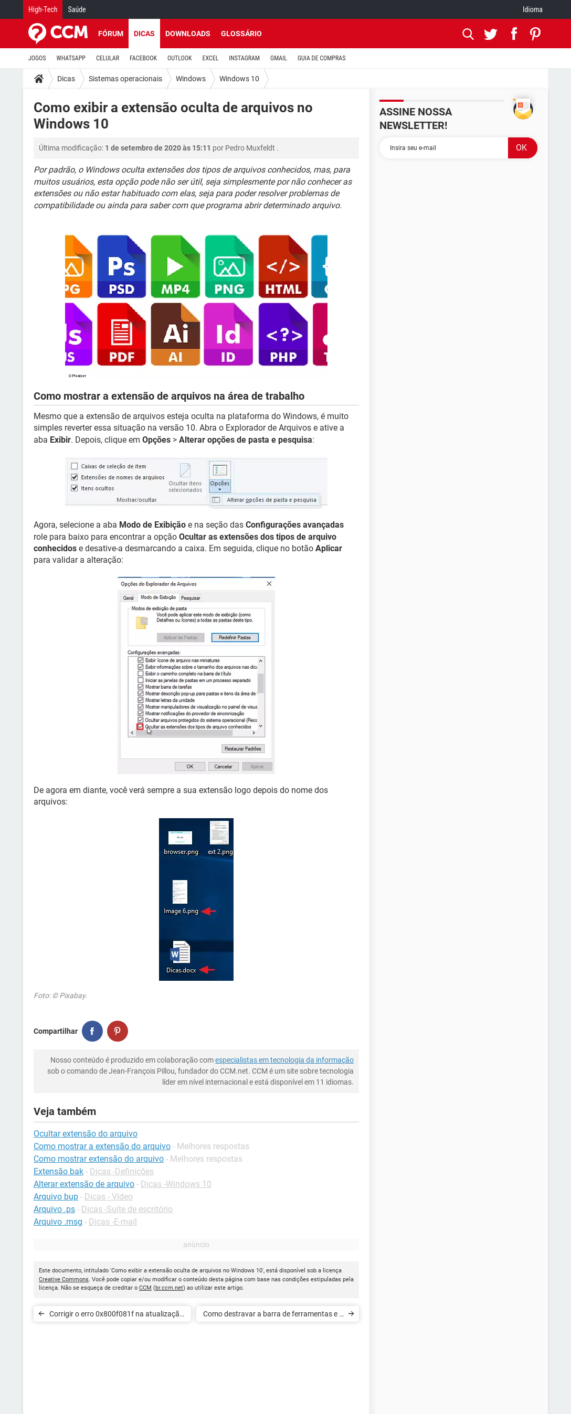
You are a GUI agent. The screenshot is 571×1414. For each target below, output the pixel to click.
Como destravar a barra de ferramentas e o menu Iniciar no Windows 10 (273, 1316)
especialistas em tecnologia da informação (284, 1060)
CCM (145, 1287)
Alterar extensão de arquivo (84, 1184)
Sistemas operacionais (125, 78)
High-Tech (42, 9)
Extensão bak (58, 1171)
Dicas (144, 33)
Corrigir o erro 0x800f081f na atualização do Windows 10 (116, 1316)
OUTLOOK (179, 58)
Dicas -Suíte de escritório (127, 1209)
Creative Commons (64, 1279)
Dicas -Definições (122, 1171)
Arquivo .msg (58, 1222)
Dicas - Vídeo (108, 1197)
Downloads (187, 33)
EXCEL (210, 58)
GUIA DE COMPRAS (321, 58)
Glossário (241, 33)
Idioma (533, 9)
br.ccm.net (169, 1287)
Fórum (110, 33)
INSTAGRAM (244, 58)
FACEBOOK (143, 58)
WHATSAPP (71, 58)
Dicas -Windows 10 (176, 1184)
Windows (191, 78)
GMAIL (278, 58)
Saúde (77, 9)
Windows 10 (239, 78)
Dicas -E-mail (113, 1222)
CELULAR (107, 58)
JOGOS (37, 58)
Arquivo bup (56, 1197)
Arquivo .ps (54, 1209)
